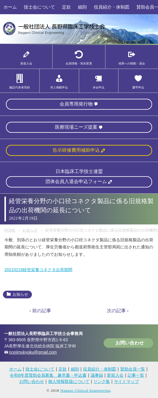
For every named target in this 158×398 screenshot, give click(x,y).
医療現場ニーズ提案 (76, 127)
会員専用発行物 (76, 103)
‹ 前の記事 (40, 310)
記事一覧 (136, 375)
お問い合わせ (129, 343)
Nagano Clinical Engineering (85, 391)
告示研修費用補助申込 (76, 150)
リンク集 (101, 381)
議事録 (97, 375)
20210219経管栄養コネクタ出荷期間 (38, 270)
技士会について (39, 6)
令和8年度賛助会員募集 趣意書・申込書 (48, 375)
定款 (66, 6)
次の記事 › (117, 310)
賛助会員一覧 (132, 369)
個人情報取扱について (68, 381)
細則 (82, 6)
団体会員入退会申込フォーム (76, 181)
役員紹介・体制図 (111, 6)
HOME (9, 230)
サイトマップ (126, 381)
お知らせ (30, 230)
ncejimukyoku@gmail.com (33, 352)
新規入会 (115, 375)
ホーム (10, 6)
